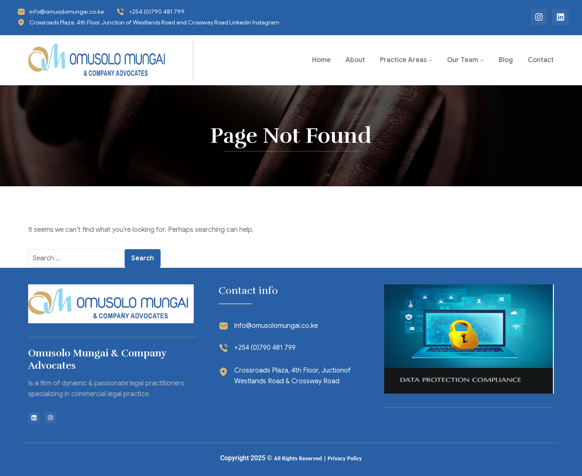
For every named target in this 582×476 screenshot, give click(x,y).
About (355, 60)
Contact (541, 60)
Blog (506, 60)
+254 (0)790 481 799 (157, 11)
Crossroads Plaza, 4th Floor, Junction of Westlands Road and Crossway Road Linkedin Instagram (154, 22)
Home (321, 60)
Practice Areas (403, 60)
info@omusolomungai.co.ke (66, 11)
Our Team (462, 60)
